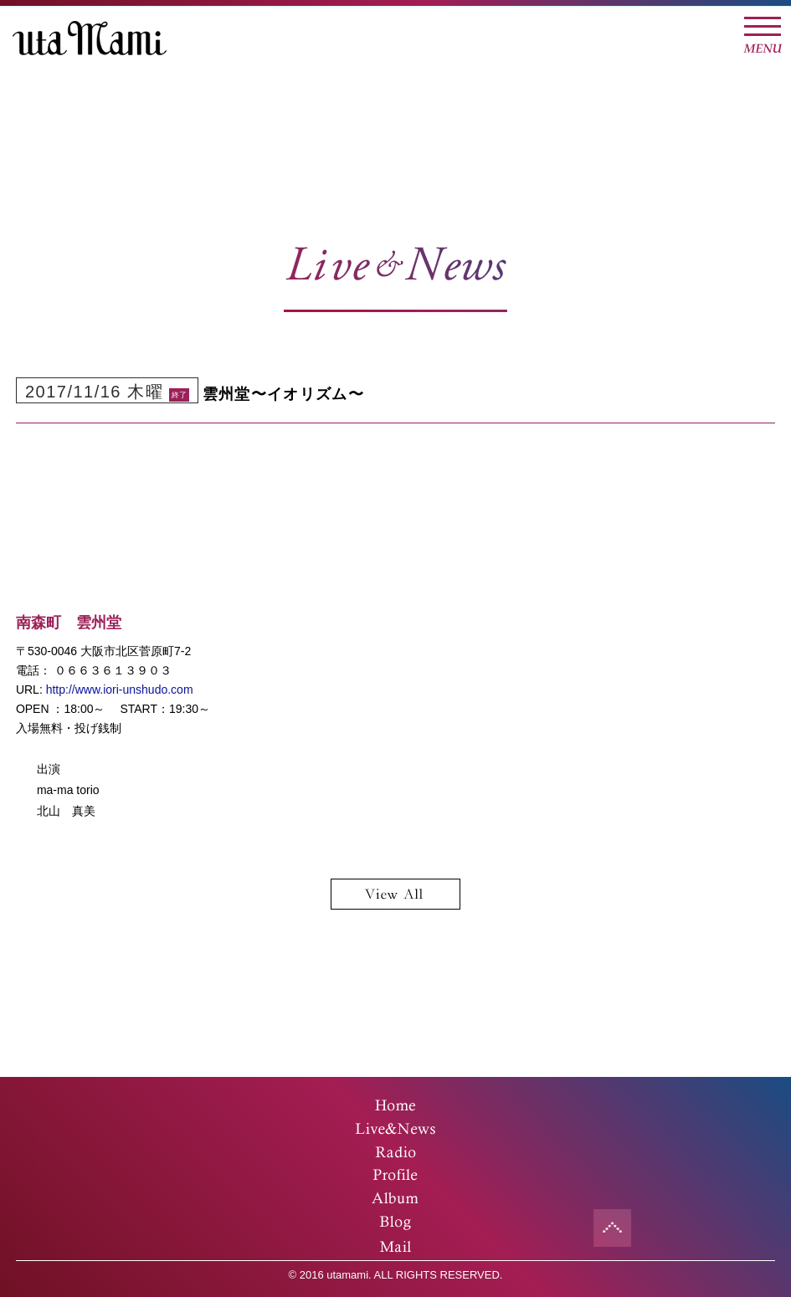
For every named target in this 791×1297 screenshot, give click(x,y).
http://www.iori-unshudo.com (119, 689)
